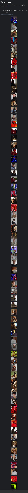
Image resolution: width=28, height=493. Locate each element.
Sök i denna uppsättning (7, 14)
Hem (3, 10)
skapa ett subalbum (6, 5)
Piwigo (14, 491)
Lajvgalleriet (7, 10)
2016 (11, 10)
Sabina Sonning (4, 12)
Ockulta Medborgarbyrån (18, 10)
